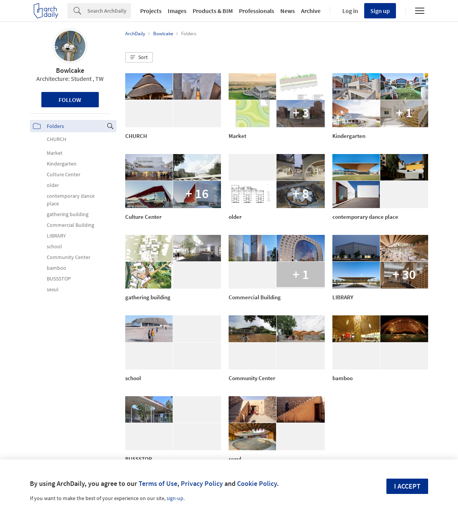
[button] (139, 57)
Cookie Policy (257, 483)
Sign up (380, 11)
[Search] (109, 10)
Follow (70, 99)
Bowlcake (70, 70)
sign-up (175, 498)
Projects (151, 11)
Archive (311, 11)
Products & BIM (213, 11)
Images (177, 11)
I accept (407, 486)
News (287, 11)
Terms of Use (158, 483)
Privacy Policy (202, 483)
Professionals (256, 11)
